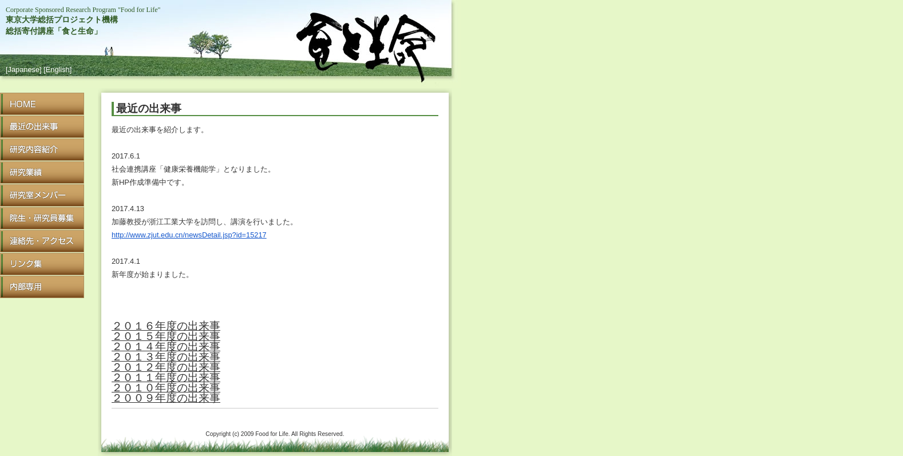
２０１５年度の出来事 (166, 336)
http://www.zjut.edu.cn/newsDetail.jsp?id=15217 (189, 235)
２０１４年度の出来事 (166, 346)
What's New (42, 127)
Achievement (42, 172)
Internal (42, 287)
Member (42, 195)
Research (42, 149)
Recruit (42, 218)
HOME (42, 104)
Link (42, 264)
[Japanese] (24, 69)
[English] (57, 69)
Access (42, 241)
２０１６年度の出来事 (166, 326)
